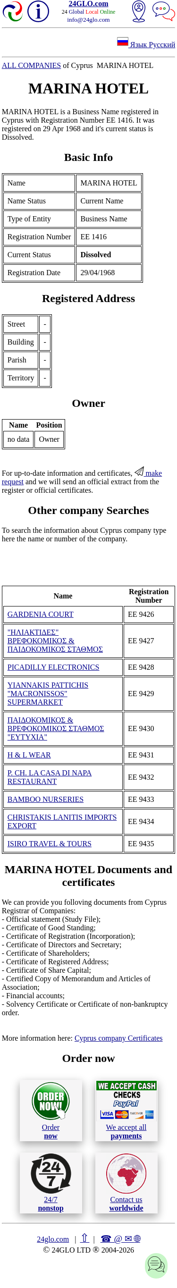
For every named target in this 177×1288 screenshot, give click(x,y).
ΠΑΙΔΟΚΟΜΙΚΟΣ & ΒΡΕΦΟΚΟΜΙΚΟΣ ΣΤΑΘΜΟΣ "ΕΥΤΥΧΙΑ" (56, 728)
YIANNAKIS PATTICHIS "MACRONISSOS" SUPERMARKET (48, 693)
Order (51, 1110)
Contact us (126, 1182)
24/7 (51, 1182)
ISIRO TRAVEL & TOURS (50, 844)
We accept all (126, 1110)
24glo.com (53, 1239)
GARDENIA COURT (41, 614)
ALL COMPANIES (31, 65)
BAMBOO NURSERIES (46, 799)
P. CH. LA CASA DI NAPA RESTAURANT (50, 777)
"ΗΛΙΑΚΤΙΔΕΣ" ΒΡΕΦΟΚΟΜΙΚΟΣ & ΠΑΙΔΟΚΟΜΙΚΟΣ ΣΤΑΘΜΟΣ (55, 640)
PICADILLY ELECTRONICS (54, 667)
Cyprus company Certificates (119, 1038)
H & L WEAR (29, 755)
